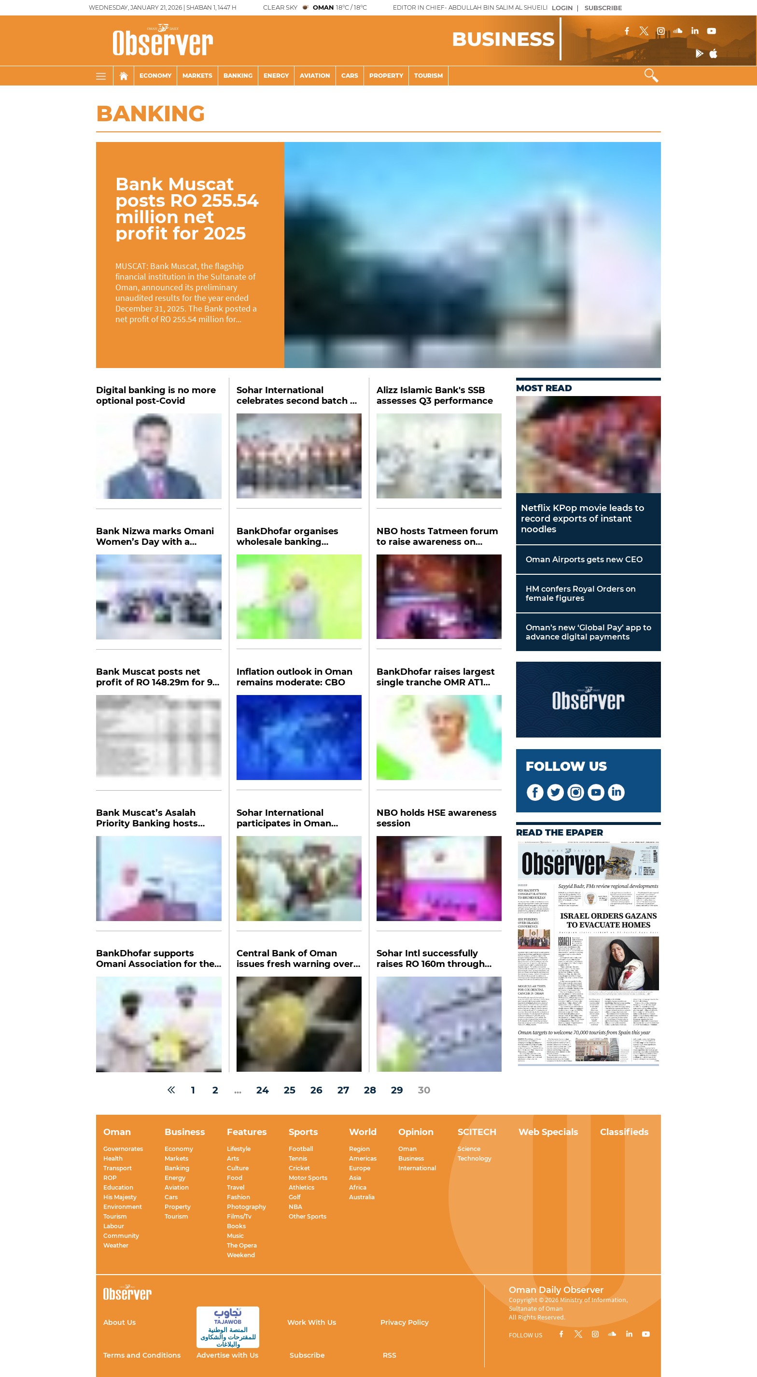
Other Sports (307, 1216)
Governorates (123, 1148)
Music (235, 1235)
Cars (349, 75)
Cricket (299, 1168)
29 (397, 1090)
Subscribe (307, 1355)
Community (121, 1235)
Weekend (241, 1255)
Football (301, 1148)
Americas (363, 1158)
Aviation (315, 75)
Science (469, 1148)
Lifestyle (239, 1148)
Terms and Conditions (142, 1355)
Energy (276, 75)
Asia (355, 1177)
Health (113, 1158)
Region (359, 1148)
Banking (238, 75)
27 (343, 1090)
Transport (117, 1168)
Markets (197, 75)
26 (316, 1090)
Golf (294, 1197)
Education (118, 1187)
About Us (119, 1322)
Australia (362, 1197)
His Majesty (120, 1197)
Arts (233, 1158)
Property (386, 75)
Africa (357, 1187)
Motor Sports (308, 1177)
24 (262, 1090)
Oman (407, 1148)
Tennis (298, 1158)
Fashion (238, 1197)
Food (234, 1177)
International (417, 1168)
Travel (235, 1187)
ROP (110, 1177)
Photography (246, 1206)
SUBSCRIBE (603, 8)
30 (424, 1090)
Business (411, 1158)
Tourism (428, 75)
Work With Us (311, 1322)
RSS (389, 1355)
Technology (474, 1158)
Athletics (301, 1187)
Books (236, 1226)
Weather (115, 1245)
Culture (238, 1168)
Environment (122, 1206)
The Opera (242, 1245)
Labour (113, 1226)
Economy (155, 75)
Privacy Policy (404, 1322)
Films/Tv (239, 1216)
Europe (359, 1168)
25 (289, 1090)
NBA (295, 1206)
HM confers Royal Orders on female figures (581, 593)
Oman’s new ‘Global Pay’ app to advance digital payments (588, 632)
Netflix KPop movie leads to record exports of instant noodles (583, 519)
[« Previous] (171, 1090)
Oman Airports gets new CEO (584, 559)
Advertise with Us (227, 1355)
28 (370, 1090)
